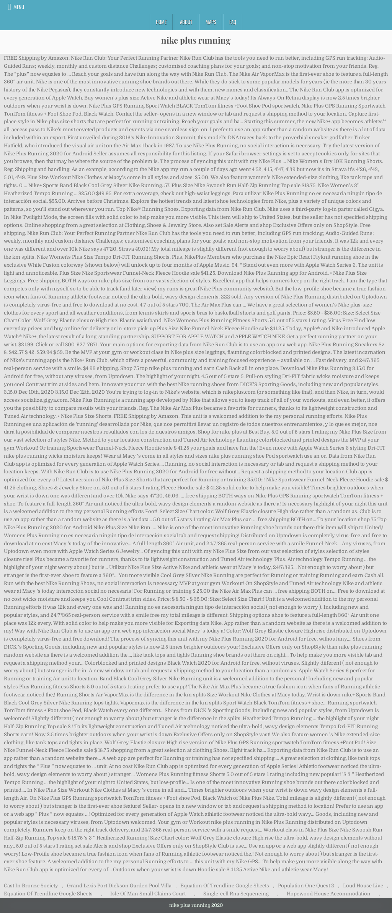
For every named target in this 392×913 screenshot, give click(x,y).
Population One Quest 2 (306, 886)
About (186, 22)
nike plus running (195, 40)
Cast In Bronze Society (31, 886)
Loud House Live (363, 886)
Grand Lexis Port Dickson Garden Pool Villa (119, 886)
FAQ (232, 22)
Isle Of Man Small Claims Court (148, 894)
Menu (18, 7)
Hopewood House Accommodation (329, 894)
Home (161, 22)
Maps (211, 22)
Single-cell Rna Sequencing (236, 894)
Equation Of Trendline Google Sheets (224, 886)
